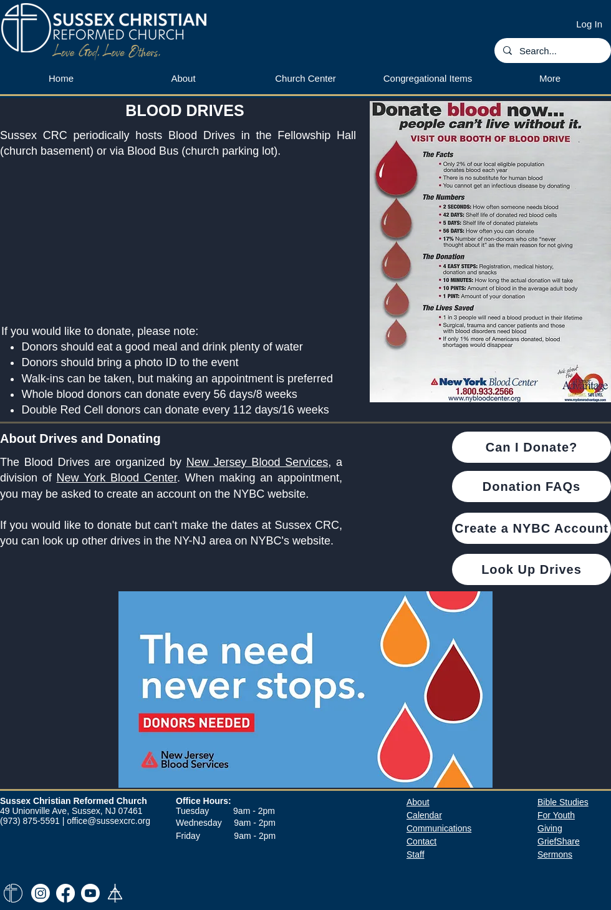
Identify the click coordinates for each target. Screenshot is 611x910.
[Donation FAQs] (531, 486)
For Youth (556, 815)
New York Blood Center (117, 478)
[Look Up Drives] (531, 569)
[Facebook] (65, 893)
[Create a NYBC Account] (531, 528)
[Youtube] (90, 893)
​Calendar (424, 815)
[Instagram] (40, 893)
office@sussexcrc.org (108, 821)
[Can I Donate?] (531, 447)
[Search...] (552, 50)
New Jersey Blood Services (257, 462)
